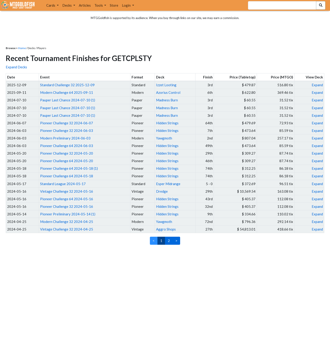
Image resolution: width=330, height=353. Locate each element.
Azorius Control (168, 92)
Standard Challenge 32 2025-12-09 (67, 85)
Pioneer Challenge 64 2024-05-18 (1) (69, 168)
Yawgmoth (164, 138)
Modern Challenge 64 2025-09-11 (66, 92)
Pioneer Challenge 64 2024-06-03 (66, 146)
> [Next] (176, 241)
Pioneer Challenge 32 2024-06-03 (66, 130)
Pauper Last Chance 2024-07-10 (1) (67, 100)
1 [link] (161, 241)
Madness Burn (167, 100)
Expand (317, 85)
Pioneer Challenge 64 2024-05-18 (66, 176)
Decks (67, 5)
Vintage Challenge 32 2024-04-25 (66, 229)
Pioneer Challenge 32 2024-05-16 (66, 206)
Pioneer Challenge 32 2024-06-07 (66, 123)
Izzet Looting (166, 85)
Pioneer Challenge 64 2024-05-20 (66, 161)
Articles (85, 5)
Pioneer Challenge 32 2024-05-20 (66, 153)
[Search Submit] (320, 5)
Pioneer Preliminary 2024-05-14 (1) (67, 214)
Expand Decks (16, 67)
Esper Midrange (168, 184)
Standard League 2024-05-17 (63, 184)
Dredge (162, 191)
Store (114, 5)
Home (22, 48)
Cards (51, 5)
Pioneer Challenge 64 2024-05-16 (66, 199)
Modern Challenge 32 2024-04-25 (66, 222)
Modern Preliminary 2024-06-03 (65, 138)
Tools (99, 5)
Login (126, 5)
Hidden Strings (167, 123)
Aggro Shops (166, 229)
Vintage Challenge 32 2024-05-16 (66, 191)
